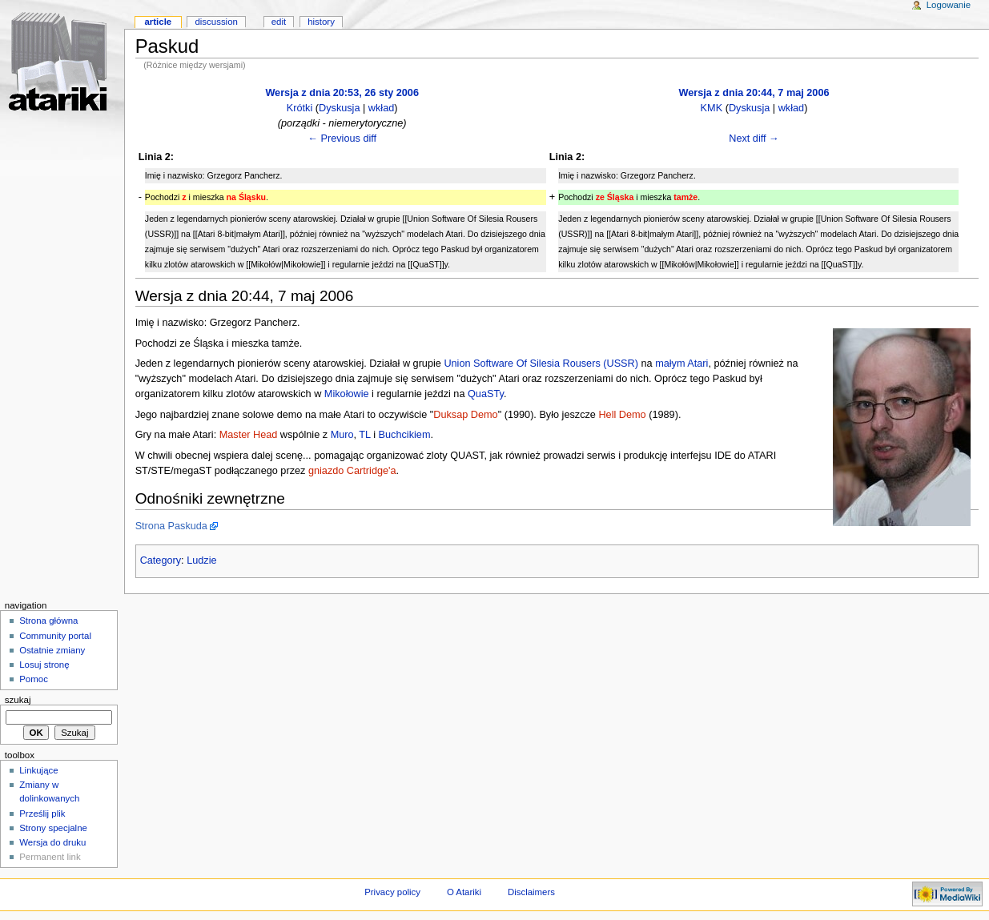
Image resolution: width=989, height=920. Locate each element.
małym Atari (681, 363)
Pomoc (33, 679)
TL (364, 434)
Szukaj (18, 700)
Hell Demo (621, 414)
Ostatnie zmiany (52, 650)
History (321, 21)
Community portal (55, 636)
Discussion (216, 21)
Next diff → (754, 138)
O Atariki (464, 892)
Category (160, 560)
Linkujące (38, 770)
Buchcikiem (405, 434)
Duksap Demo (465, 414)
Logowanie (949, 5)
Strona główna (48, 620)
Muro (342, 434)
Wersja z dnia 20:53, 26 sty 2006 (342, 92)
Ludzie (201, 560)
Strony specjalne (53, 828)
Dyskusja (339, 108)
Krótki (299, 108)
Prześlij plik (42, 813)
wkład (381, 108)
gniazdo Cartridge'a (352, 470)
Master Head (248, 434)
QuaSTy (486, 394)
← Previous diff (342, 138)
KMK (712, 108)
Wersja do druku (52, 842)
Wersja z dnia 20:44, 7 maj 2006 (753, 92)
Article (157, 21)
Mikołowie (346, 394)
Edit (278, 21)
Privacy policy (392, 892)
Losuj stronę (44, 664)
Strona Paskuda (171, 526)
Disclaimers (531, 892)
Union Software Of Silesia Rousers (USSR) (541, 363)
